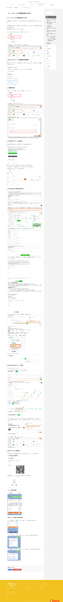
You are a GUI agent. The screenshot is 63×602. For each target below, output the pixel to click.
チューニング (49, 62)
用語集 (48, 51)
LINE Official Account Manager (12, 191)
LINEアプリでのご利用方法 (12, 84)
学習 (47, 59)
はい (10, 569)
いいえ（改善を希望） (17, 569)
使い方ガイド (50, 24)
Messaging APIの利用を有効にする (13, 80)
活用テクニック (28, 586)
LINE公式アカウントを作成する (13, 78)
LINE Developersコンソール (32, 192)
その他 (48, 70)
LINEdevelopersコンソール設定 (13, 82)
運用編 (42, 586)
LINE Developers (10, 368)
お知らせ (27, 589)
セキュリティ (49, 64)
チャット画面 (49, 56)
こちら (15, 148)
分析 (47, 46)
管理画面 (48, 54)
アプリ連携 (48, 67)
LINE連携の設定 (49, 26)
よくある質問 (49, 48)
